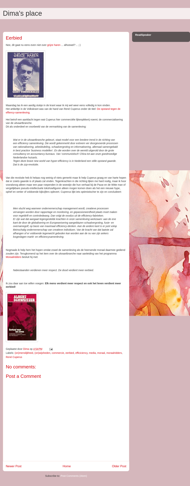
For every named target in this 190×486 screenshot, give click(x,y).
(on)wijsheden (42, 352)
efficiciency (81, 352)
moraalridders (114, 352)
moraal (101, 352)
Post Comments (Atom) (74, 475)
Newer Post (14, 466)
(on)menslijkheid (24, 352)
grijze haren (53, 45)
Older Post (119, 466)
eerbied (70, 352)
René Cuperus (14, 357)
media (92, 352)
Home (67, 466)
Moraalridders (13, 257)
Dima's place (22, 13)
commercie (58, 352)
